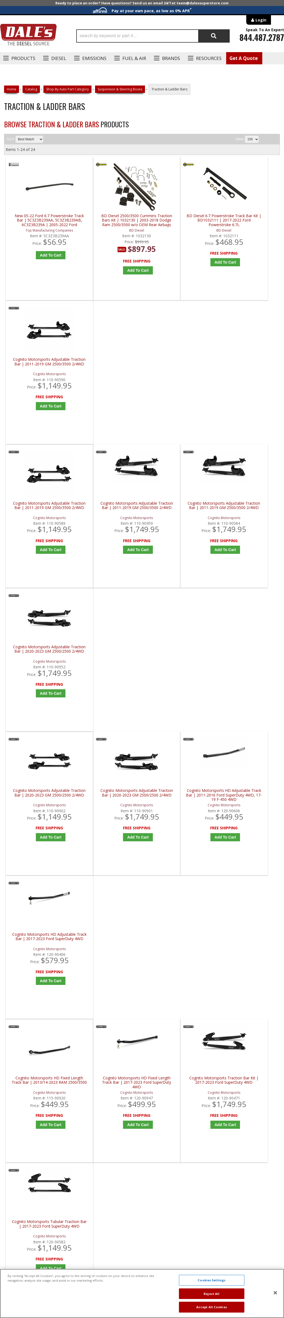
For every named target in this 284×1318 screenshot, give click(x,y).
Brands (171, 58)
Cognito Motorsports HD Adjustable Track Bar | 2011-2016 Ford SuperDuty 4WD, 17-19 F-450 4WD (178, 522)
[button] (153, 36)
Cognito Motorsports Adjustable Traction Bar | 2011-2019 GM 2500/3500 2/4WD (247, 228)
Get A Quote (243, 58)
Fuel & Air (134, 58)
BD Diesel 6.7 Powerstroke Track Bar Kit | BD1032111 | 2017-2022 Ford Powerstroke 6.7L (178, 228)
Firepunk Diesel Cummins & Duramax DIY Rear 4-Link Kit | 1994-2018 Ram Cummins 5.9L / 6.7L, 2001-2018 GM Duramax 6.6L (109, 815)
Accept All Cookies (211, 1307)
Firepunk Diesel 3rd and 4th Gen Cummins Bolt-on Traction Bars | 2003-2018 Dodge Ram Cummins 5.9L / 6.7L (40, 815)
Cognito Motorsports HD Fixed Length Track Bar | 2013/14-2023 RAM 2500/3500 (40, 668)
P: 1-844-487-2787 (26, 1126)
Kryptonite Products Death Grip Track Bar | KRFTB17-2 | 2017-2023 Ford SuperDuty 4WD (178, 961)
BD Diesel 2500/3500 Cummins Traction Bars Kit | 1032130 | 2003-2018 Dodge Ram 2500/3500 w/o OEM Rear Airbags (109, 228)
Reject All (211, 1294)
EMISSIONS (94, 58)
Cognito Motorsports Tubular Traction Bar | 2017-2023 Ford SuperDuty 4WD (247, 668)
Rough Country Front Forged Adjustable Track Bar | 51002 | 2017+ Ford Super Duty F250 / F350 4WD (247, 961)
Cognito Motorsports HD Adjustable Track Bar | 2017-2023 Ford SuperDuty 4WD (247, 522)
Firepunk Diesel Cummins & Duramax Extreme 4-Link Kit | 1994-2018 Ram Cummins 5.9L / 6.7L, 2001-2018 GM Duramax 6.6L (178, 815)
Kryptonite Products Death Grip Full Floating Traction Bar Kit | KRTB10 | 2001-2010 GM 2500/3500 (40, 961)
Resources (209, 58)
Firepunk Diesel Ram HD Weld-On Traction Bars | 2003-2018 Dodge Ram (247, 815)
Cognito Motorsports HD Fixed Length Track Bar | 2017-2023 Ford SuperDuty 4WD (109, 668)
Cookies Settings (211, 1280)
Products (23, 58)
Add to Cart (41, 263)
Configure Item (41, 857)
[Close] (275, 1293)
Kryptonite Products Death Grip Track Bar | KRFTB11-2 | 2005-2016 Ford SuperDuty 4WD (109, 961)
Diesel (58, 58)
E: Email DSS (19, 1142)
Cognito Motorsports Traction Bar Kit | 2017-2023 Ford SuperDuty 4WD (178, 668)
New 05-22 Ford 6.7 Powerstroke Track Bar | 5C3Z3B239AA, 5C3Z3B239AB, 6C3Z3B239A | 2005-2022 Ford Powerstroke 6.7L (40, 228)
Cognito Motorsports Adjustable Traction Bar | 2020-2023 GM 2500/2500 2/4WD (247, 375)
